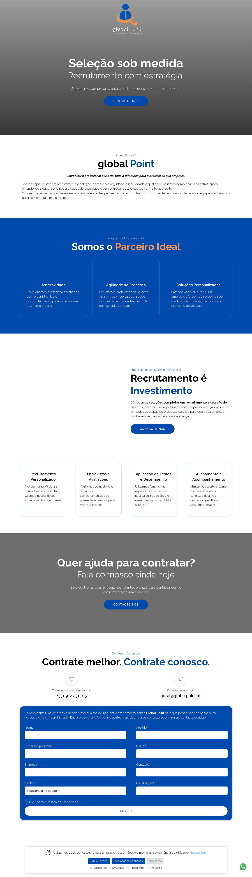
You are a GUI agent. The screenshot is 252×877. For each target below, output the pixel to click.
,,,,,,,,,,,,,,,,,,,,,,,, (75, 791)
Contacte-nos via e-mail (180, 690)
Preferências (136, 868)
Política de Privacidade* (63, 802)
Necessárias (98, 868)
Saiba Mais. (198, 852)
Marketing (155, 868)
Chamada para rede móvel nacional (71, 690)
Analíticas (117, 868)
